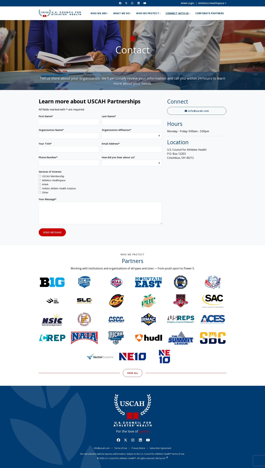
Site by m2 (161, 458)
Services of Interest (50, 171)
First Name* (46, 116)
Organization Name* (51, 130)
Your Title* (45, 143)
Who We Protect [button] (147, 13)
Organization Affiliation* (116, 130)
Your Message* (47, 199)
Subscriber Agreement (160, 448)
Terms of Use (120, 448)
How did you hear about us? (118, 157)
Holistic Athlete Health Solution (59, 188)
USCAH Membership (53, 176)
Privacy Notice (138, 448)
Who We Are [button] (99, 13)
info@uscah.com (196, 110)
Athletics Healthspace (212, 3)
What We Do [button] (121, 13)
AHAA (45, 184)
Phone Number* (48, 157)
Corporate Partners (209, 13)
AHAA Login (187, 3)
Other (45, 192)
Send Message (52, 232)
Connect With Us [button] (177, 13)
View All (132, 388)
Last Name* (109, 116)
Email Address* (111, 143)
